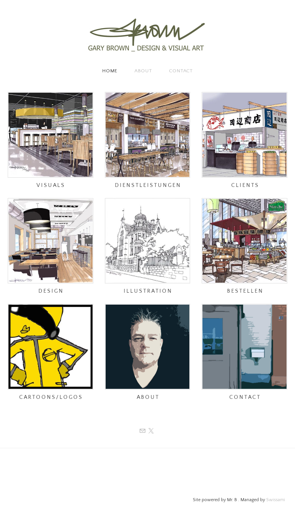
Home (110, 70)
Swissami (275, 499)
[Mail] (142, 431)
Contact (181, 70)
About (143, 70)
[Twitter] (151, 431)
